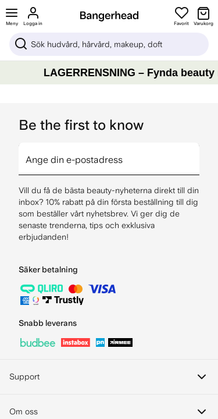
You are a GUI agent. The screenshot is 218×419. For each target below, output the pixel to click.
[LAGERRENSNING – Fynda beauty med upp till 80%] (109, 72)
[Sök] (109, 44)
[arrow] (194, 152)
